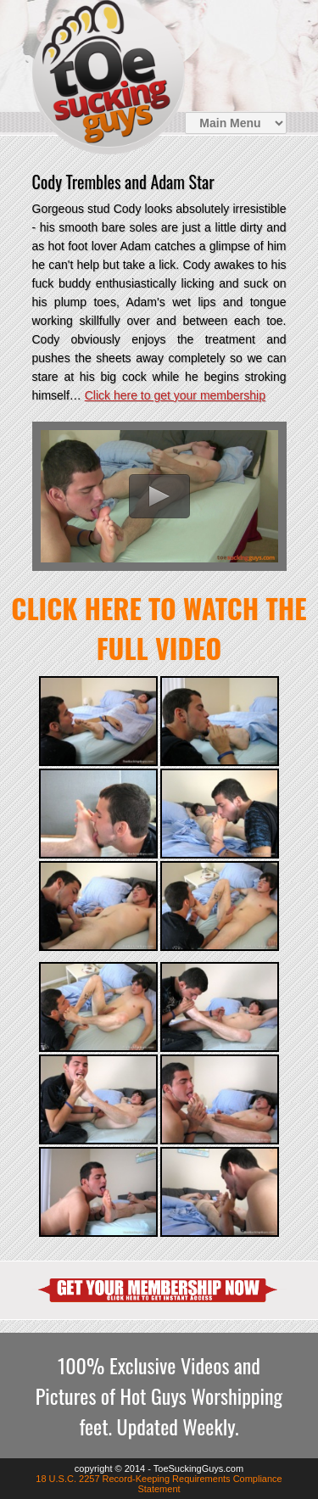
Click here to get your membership (175, 395)
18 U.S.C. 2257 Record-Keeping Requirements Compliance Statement (159, 1484)
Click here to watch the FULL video (158, 628)
